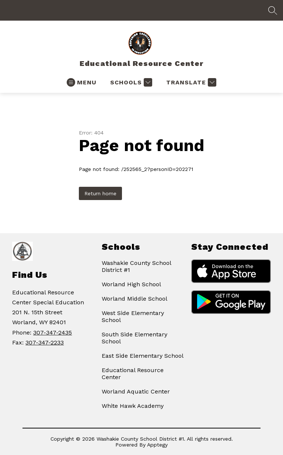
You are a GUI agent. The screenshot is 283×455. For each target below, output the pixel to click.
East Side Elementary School (143, 355)
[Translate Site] (190, 82)
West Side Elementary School (133, 316)
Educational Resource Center (133, 374)
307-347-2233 (44, 342)
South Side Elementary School (134, 338)
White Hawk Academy (133, 405)
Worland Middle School (134, 298)
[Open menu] (82, 82)
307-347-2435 (52, 332)
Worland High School (131, 284)
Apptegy (157, 445)
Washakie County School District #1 (136, 266)
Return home (100, 193)
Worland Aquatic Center (136, 391)
